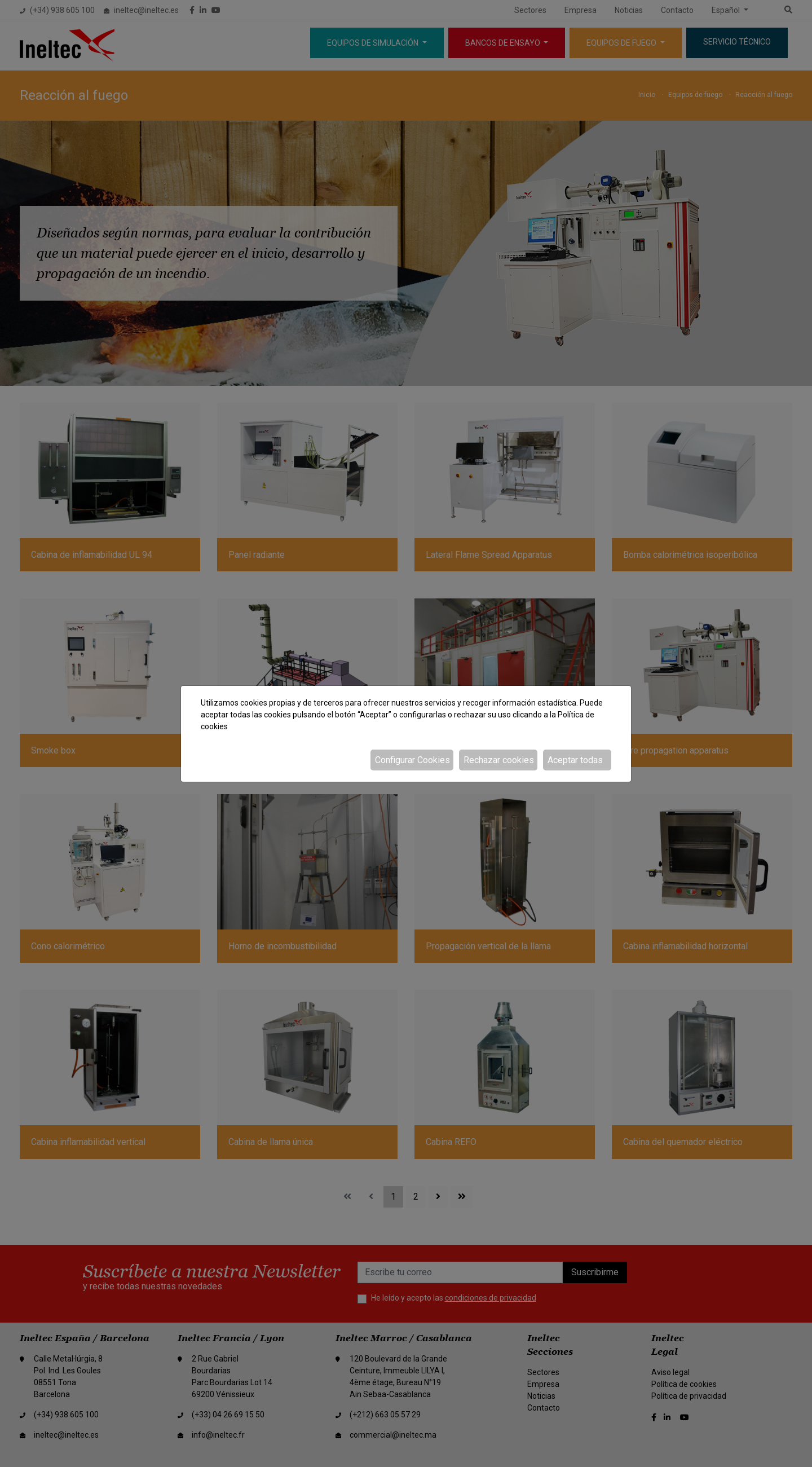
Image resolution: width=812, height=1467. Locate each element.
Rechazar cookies (499, 760)
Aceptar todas (575, 760)
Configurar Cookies (412, 760)
